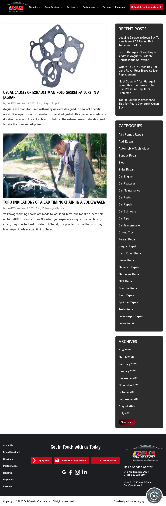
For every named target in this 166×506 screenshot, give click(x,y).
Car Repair (125, 204)
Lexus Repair (127, 260)
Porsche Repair (129, 288)
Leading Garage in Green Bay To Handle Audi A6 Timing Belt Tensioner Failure (139, 41)
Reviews (108, 7)
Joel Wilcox (13, 103)
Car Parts (125, 197)
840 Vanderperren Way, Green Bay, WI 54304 (136, 473)
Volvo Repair (127, 323)
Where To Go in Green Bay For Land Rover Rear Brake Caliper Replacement (138, 70)
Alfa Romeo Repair (131, 134)
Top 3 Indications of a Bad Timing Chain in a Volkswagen (54, 202)
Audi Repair (126, 141)
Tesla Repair (127, 309)
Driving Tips (126, 232)
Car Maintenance (129, 190)
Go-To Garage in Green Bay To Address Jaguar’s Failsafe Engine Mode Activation (138, 56)
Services (72, 7)
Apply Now (43, 460)
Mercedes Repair (130, 274)
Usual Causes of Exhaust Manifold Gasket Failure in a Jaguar (51, 94)
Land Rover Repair (131, 253)
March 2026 (126, 357)
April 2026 (125, 350)
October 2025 (127, 392)
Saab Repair (126, 295)
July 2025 (125, 413)
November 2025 (129, 385)
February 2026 (128, 364)
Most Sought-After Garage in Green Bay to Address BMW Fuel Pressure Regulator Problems (137, 87)
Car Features (127, 183)
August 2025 (127, 406)
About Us (35, 7)
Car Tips (124, 218)
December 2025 (129, 378)
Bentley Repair (128, 155)
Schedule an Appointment (146, 7)
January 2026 (127, 371)
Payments (120, 7)
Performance (90, 7)
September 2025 (129, 399)
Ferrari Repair (128, 239)
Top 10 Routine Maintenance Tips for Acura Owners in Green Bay (139, 103)
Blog (39, 103)
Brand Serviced (53, 7)
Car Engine (126, 176)
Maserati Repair (129, 267)
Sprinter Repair (128, 302)
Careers (7, 486)
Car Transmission (130, 225)
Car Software (127, 211)
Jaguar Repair (51, 103)
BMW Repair (127, 169)
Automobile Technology (134, 148)
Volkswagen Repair (53, 208)
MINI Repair (126, 281)
